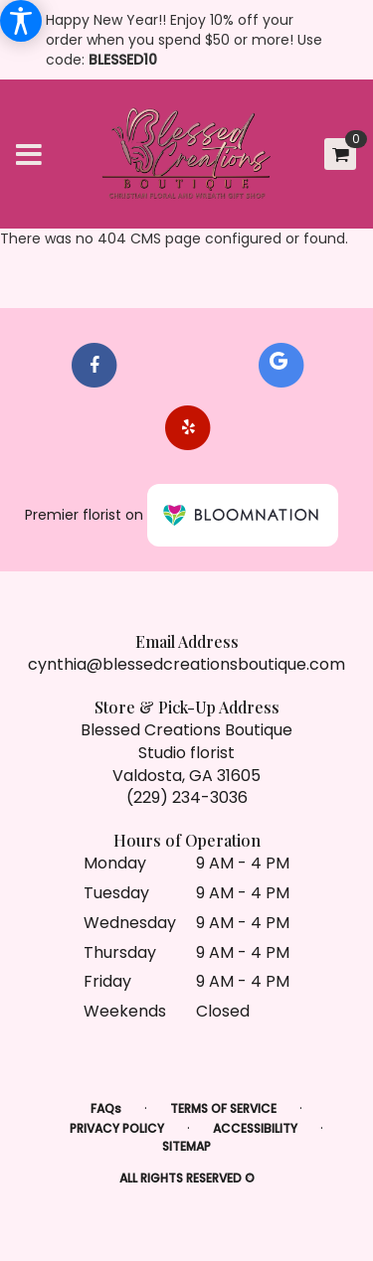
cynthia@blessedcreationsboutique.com (186, 664)
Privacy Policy (117, 1128)
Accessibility (255, 1128)
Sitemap (186, 1146)
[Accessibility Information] (21, 21)
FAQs (106, 1108)
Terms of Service (223, 1108)
